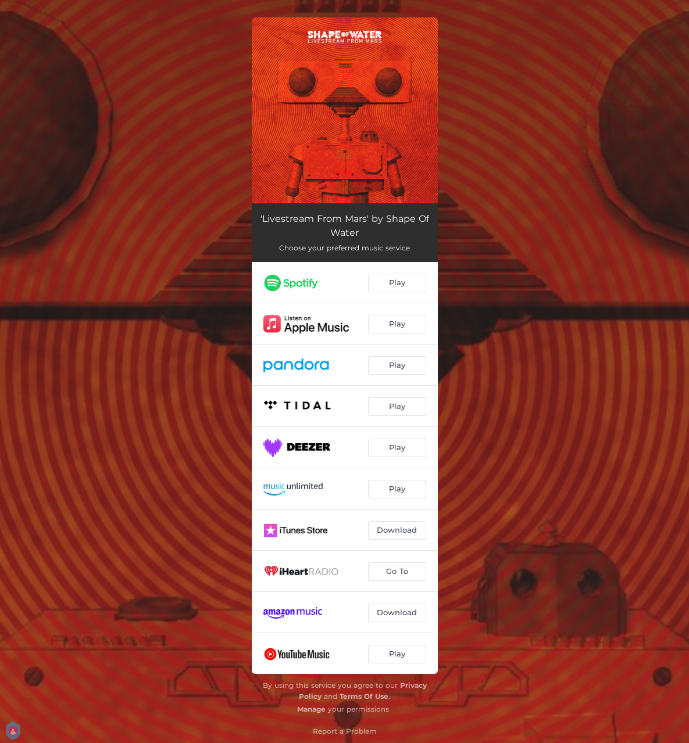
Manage (311, 709)
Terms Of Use (364, 696)
